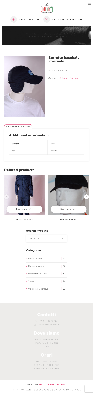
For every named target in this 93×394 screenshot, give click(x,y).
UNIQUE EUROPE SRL (52, 384)
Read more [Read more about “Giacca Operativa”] (21, 209)
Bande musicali (35, 258)
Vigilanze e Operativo (55, 34)
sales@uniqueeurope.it (67, 19)
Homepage (30, 34)
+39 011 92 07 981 (29, 19)
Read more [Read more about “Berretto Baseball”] (65, 209)
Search (63, 238)
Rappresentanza (36, 266)
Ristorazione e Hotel (37, 273)
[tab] (18, 126)
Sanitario (32, 281)
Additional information (18, 127)
